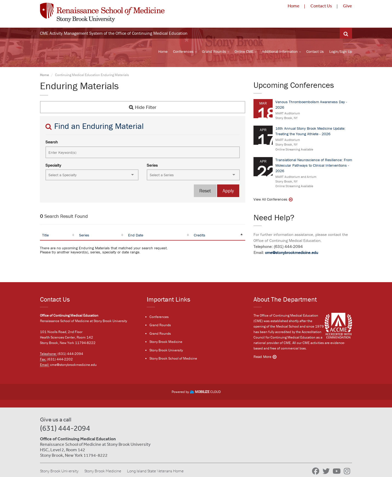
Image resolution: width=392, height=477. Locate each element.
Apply (228, 192)
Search (51, 143)
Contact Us (321, 5)
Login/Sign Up (340, 52)
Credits (199, 236)
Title (45, 236)
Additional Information (280, 52)
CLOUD (205, 392)
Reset (205, 192)
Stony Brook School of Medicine (173, 359)
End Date (135, 236)
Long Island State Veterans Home (155, 471)
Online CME (244, 52)
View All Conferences (270, 200)
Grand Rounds (214, 52)
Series (152, 166)
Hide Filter (142, 108)
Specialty (53, 166)
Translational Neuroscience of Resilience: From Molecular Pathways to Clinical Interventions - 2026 (313, 167)
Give (347, 5)
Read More (262, 357)
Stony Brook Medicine (165, 342)
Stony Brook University (166, 351)
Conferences (183, 52)
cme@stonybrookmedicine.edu (291, 254)
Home (293, 5)
